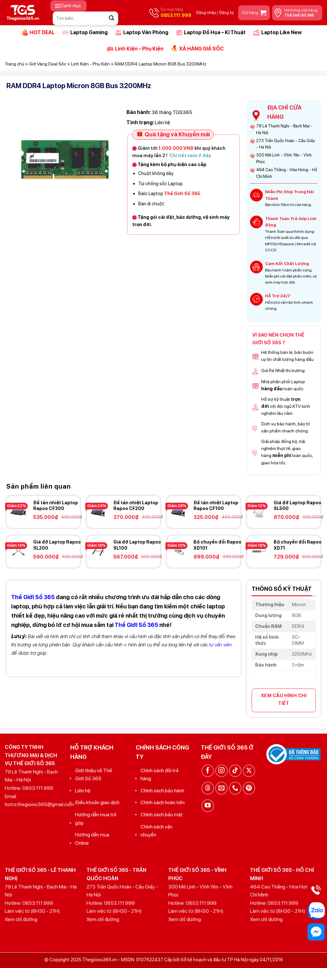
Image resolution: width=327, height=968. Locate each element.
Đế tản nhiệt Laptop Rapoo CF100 (216, 505)
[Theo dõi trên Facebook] (208, 771)
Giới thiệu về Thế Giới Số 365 (93, 774)
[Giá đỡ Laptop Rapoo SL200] (18, 550)
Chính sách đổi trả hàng (160, 774)
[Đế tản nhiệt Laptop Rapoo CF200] (98, 511)
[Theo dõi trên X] (249, 771)
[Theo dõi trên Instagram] (221, 771)
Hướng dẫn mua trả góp (95, 819)
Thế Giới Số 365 (136, 624)
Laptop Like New (277, 32)
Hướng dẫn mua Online (92, 839)
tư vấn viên (220, 645)
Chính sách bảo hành (162, 791)
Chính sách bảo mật (162, 815)
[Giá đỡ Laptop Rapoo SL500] (258, 511)
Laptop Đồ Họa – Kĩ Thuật (211, 32)
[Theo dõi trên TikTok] (235, 771)
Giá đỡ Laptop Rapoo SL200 (57, 544)
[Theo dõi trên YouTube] (208, 805)
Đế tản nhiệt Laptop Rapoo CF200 (135, 505)
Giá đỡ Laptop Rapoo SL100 (137, 544)
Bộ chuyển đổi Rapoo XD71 (298, 544)
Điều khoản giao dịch (97, 802)
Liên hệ (82, 791)
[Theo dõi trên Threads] (208, 788)
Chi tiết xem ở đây (190, 155)
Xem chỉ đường (21, 919)
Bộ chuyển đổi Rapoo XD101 (217, 544)
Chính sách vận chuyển (156, 831)
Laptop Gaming (85, 32)
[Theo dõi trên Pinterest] (249, 788)
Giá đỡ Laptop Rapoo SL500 (297, 505)
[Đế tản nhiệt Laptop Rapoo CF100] (178, 511)
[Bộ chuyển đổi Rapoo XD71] (258, 550)
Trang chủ (14, 63)
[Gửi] (111, 18)
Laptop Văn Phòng (141, 32)
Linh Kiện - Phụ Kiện (90, 63)
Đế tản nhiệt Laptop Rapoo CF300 (55, 505)
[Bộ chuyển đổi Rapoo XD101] (178, 550)
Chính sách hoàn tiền (163, 802)
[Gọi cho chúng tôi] (235, 788)
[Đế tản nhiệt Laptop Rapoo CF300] (18, 511)
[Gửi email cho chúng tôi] (221, 788)
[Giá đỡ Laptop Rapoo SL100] (98, 550)
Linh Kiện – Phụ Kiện (135, 48)
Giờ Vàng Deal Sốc (47, 63)
